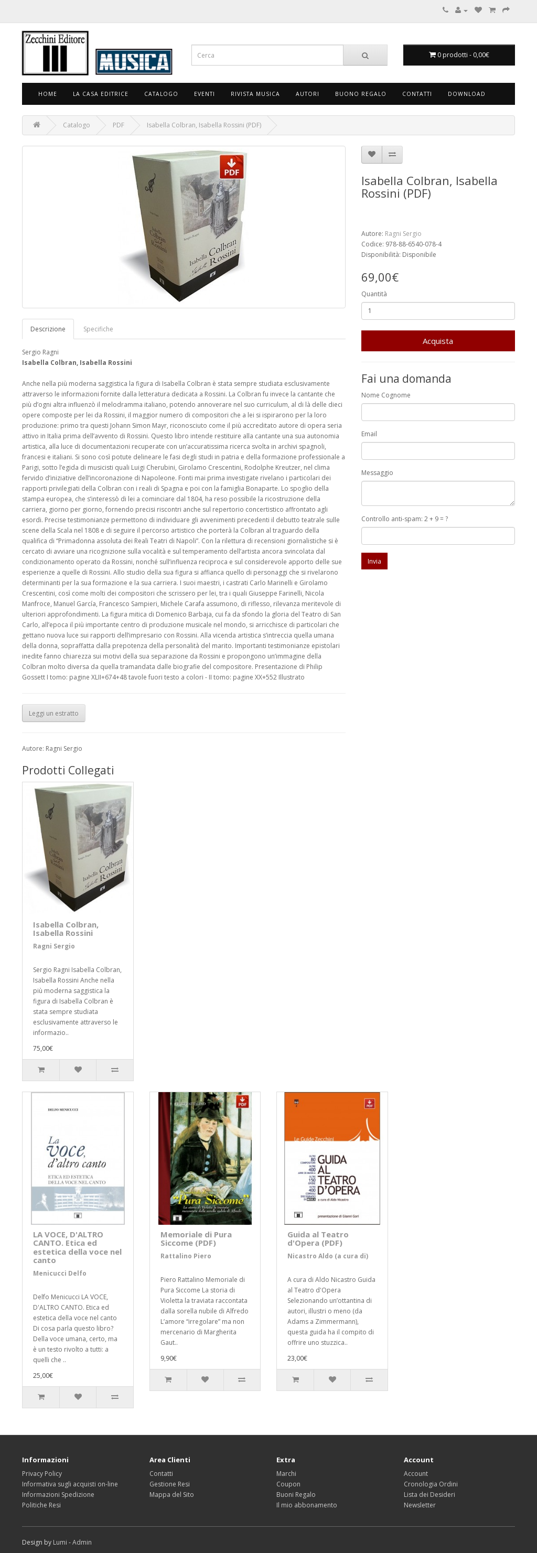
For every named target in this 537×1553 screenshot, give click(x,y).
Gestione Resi (169, 1484)
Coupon (288, 1484)
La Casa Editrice (100, 94)
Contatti (417, 94)
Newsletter (420, 1505)
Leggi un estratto (54, 713)
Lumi (60, 1542)
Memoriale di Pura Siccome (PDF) (196, 1238)
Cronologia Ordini (431, 1484)
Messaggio (377, 472)
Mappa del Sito (171, 1494)
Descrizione (48, 329)
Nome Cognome (386, 395)
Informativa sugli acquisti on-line (70, 1484)
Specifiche (98, 329)
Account (416, 1473)
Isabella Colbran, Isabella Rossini (66, 929)
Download (467, 94)
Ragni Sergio (403, 233)
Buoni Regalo (296, 1494)
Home (47, 94)
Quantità (374, 293)
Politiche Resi (41, 1505)
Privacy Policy (42, 1473)
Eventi (204, 94)
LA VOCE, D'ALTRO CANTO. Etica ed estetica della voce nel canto (77, 1247)
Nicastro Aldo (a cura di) (327, 1256)
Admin (82, 1542)
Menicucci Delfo (60, 1273)
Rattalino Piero (185, 1256)
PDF (118, 125)
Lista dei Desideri (429, 1494)
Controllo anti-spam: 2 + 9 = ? (404, 518)
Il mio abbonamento (306, 1505)
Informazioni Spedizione (58, 1494)
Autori (307, 94)
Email (369, 433)
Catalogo (161, 94)
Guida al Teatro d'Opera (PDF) (318, 1238)
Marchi (286, 1473)
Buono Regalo (360, 94)
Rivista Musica (255, 94)
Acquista (438, 341)
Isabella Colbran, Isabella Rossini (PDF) (204, 125)
